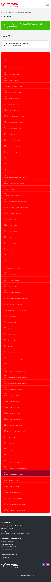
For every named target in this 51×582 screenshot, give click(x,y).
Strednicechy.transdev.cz (8, 546)
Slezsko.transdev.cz (7, 544)
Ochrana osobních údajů (8, 528)
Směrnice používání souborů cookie (11, 526)
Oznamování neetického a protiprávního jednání (15, 533)
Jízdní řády (10, 12)
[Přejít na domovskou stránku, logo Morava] (9, 4)
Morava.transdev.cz (7, 541)
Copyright (4, 531)
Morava (3, 12)
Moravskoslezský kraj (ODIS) (23, 12)
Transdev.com (5, 557)
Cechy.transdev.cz (6, 549)
